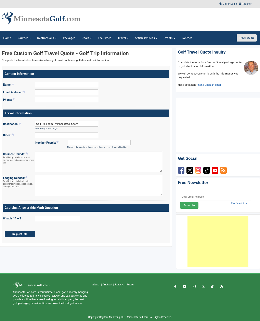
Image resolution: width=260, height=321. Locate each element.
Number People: (47, 142)
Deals (86, 38)
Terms (130, 284)
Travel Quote (246, 37)
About (95, 284)
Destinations (46, 38)
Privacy (119, 284)
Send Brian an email (209, 84)
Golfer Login (230, 3)
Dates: (8, 135)
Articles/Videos (146, 38)
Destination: (12, 124)
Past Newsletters (239, 203)
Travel (123, 38)
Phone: (9, 99)
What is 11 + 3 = (13, 218)
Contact (107, 284)
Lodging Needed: (19, 182)
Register (247, 3)
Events (169, 38)
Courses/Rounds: (19, 158)
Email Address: (14, 92)
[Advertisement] (217, 241)
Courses (24, 38)
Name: (8, 84)
